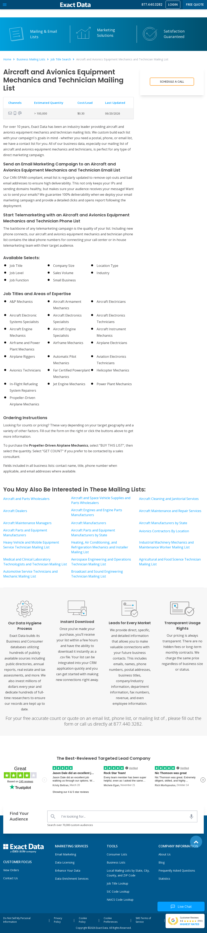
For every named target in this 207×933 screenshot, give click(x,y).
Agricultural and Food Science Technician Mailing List (170, 561)
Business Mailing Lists (31, 59)
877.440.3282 (152, 4)
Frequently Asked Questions (176, 870)
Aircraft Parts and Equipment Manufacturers (25, 532)
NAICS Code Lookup (120, 899)
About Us (164, 854)
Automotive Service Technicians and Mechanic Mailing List (30, 574)
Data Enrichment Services (72, 878)
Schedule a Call (172, 81)
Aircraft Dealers (15, 511)
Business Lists (116, 862)
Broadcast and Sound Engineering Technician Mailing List (97, 574)
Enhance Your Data (67, 870)
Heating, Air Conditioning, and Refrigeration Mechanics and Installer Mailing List (99, 547)
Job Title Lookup (117, 883)
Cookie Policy (83, 920)
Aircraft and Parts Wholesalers (26, 498)
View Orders (11, 870)
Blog (161, 862)
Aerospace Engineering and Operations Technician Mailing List (101, 561)
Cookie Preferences (110, 920)
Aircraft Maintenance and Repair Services (170, 511)
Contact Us (10, 878)
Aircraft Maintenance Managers (27, 523)
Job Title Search (61, 59)
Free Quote (195, 4)
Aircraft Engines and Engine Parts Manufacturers (96, 512)
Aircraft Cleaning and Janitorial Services (169, 498)
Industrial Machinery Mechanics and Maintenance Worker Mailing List (166, 544)
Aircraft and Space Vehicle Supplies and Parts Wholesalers (100, 500)
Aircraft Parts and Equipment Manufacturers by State (93, 532)
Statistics (164, 878)
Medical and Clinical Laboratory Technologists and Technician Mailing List (35, 561)
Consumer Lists (117, 854)
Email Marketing (65, 854)
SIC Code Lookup (118, 891)
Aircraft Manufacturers (88, 523)
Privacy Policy (58, 920)
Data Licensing (64, 862)
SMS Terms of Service (143, 920)
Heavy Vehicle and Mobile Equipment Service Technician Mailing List (31, 544)
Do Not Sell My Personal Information (17, 920)
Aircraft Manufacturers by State (163, 523)
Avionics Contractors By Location (164, 531)
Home (7, 59)
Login (173, 4)
